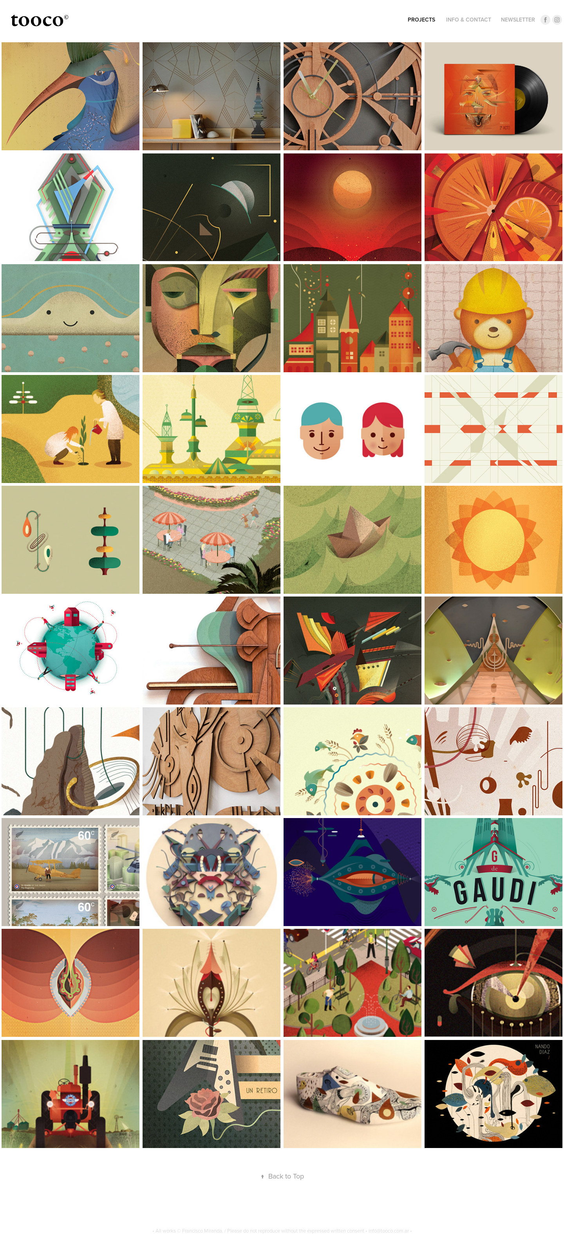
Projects (421, 19)
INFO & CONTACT (468, 19)
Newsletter (518, 19)
